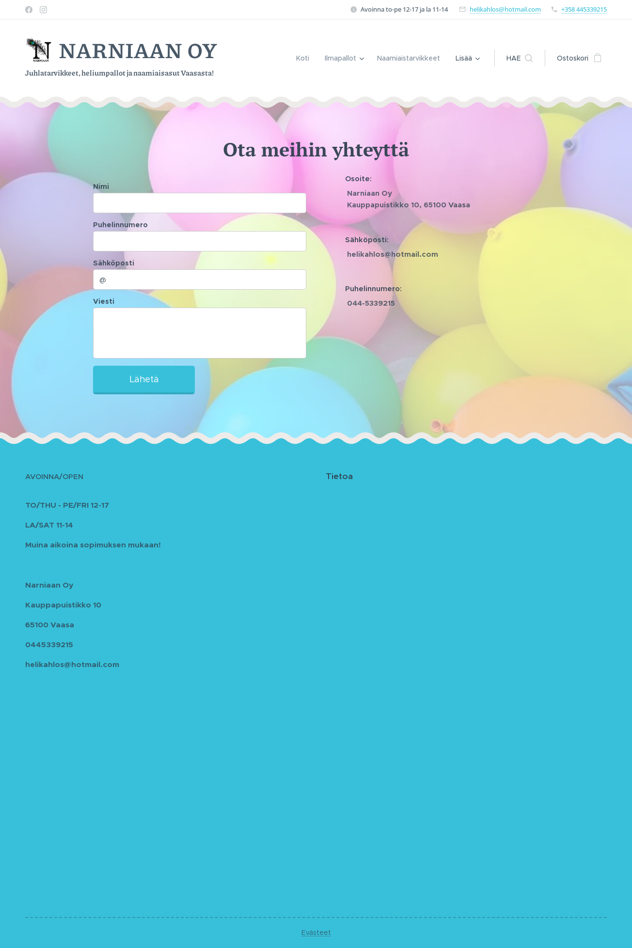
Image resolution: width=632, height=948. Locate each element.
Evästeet (316, 932)
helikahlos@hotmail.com (505, 9)
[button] (519, 58)
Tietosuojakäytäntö (360, 505)
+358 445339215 (584, 9)
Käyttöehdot (349, 524)
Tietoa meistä (350, 543)
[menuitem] (306, 58)
